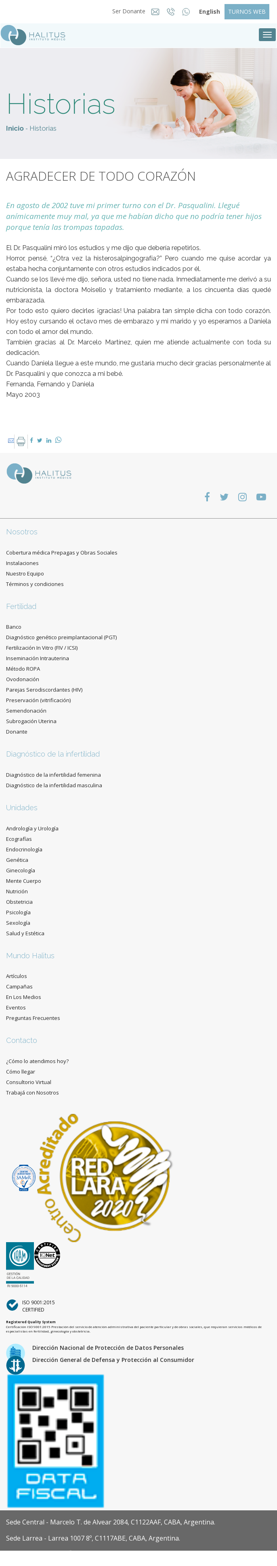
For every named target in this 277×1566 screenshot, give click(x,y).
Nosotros (22, 532)
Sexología (18, 922)
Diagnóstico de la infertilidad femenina (53, 774)
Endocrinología (24, 849)
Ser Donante (126, 11)
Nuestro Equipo (25, 573)
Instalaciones (22, 563)
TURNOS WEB (247, 11)
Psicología (18, 912)
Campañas (19, 986)
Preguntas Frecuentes (33, 1018)
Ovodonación (22, 679)
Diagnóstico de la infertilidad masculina (54, 785)
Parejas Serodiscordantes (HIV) (44, 689)
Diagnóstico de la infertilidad (53, 754)
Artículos (16, 976)
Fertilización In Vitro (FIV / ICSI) (42, 647)
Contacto (21, 1040)
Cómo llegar (20, 1071)
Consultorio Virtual (28, 1082)
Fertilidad (21, 606)
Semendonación (26, 710)
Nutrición (17, 891)
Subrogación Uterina (31, 721)
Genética (17, 859)
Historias (43, 128)
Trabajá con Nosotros (32, 1092)
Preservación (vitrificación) (38, 700)
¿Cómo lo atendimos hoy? (37, 1061)
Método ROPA (23, 668)
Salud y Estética (25, 933)
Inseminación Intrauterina (37, 658)
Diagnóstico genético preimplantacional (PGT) (61, 637)
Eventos (16, 1007)
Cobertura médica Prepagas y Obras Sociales (62, 552)
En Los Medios (23, 997)
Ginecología (20, 870)
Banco (13, 626)
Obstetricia (19, 901)
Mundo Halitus (30, 955)
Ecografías (19, 838)
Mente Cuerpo (23, 880)
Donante (16, 731)
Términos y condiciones (35, 584)
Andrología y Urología (32, 828)
